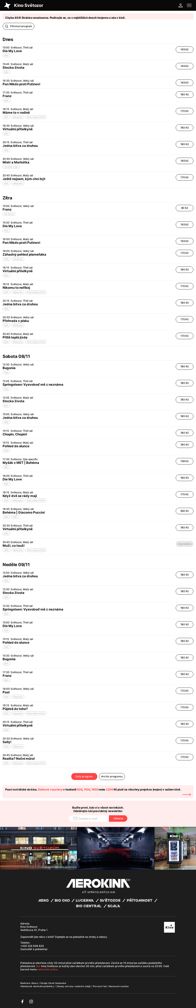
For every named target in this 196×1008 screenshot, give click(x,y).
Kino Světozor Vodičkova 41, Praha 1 (34, 928)
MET (6, 467)
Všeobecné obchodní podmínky (37, 986)
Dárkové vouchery (50, 789)
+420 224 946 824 (32, 945)
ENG (6, 55)
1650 (94, 789)
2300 (109, 789)
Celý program (84, 776)
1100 (87, 789)
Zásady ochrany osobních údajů (73, 986)
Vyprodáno (184, 543)
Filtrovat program (18, 26)
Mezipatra (18, 117)
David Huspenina (57, 983)
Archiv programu (112, 776)
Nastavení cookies (119, 986)
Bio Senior (9, 214)
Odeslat (118, 818)
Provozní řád (100, 986)
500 (79, 789)
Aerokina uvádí (11, 167)
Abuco (34, 983)
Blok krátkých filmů (36, 117)
